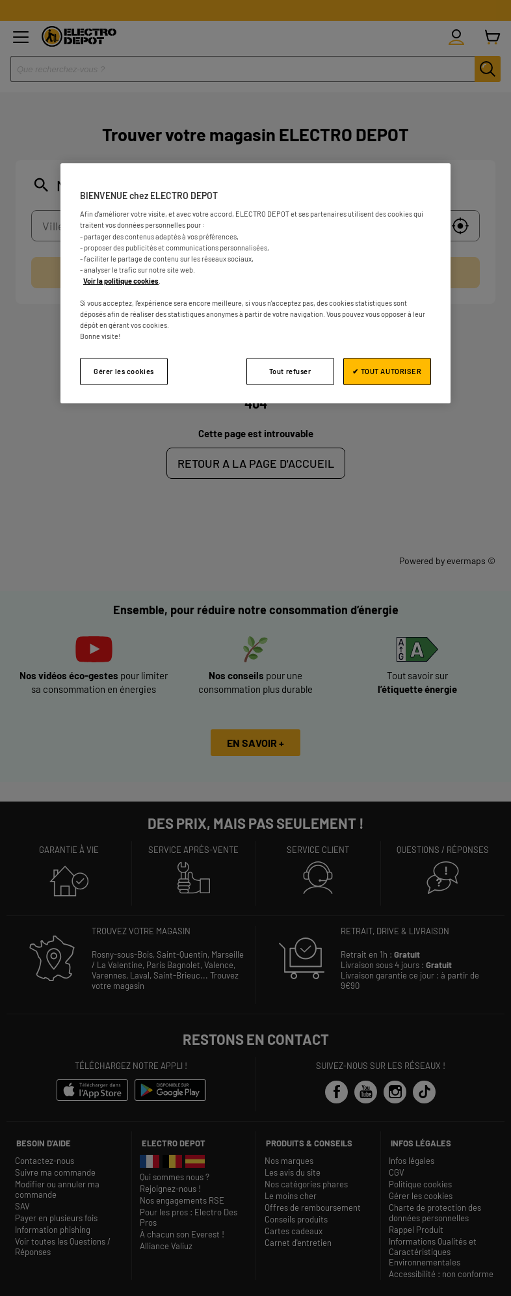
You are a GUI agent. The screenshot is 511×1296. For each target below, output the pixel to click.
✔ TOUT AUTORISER (386, 371)
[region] (255, 283)
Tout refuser (290, 371)
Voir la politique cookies (121, 281)
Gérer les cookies (124, 371)
